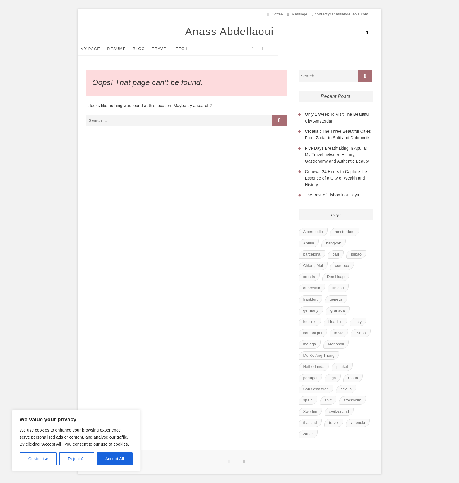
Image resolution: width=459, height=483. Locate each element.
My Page (99, 49)
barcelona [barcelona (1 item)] (312, 254)
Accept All (114, 458)
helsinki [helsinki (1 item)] (309, 322)
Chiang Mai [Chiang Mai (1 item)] (313, 265)
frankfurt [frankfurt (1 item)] (310, 299)
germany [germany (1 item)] (310, 310)
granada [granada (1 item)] (337, 310)
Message (297, 14)
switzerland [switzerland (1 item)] (339, 412)
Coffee (275, 14)
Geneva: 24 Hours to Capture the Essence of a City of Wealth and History (336, 178)
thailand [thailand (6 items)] (310, 423)
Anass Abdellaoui (229, 31)
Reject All (76, 458)
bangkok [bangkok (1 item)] (333, 243)
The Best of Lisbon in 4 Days (332, 195)
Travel (169, 49)
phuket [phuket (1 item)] (342, 367)
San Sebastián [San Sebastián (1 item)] (316, 389)
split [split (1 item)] (328, 400)
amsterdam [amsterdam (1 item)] (344, 232)
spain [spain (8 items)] (308, 400)
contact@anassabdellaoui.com (340, 14)
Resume (125, 49)
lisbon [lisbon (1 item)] (360, 333)
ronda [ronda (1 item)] (353, 378)
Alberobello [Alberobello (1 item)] (313, 232)
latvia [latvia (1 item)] (339, 333)
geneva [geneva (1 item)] (336, 299)
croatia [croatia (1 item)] (309, 277)
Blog (148, 49)
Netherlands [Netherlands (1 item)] (313, 367)
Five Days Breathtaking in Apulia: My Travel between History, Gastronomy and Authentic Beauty (337, 155)
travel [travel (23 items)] (334, 423)
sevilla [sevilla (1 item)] (346, 389)
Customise (38, 458)
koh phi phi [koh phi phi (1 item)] (312, 333)
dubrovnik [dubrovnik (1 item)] (311, 288)
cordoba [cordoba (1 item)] (342, 265)
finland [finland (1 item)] (338, 288)
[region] (76, 440)
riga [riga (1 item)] (332, 378)
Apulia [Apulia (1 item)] (308, 243)
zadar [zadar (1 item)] (308, 434)
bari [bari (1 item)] (336, 254)
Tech (191, 49)
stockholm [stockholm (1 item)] (352, 400)
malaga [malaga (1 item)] (309, 344)
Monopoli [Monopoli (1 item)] (336, 344)
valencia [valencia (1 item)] (358, 423)
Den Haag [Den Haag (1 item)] (336, 277)
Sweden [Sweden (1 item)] (310, 412)
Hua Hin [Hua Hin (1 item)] (335, 322)
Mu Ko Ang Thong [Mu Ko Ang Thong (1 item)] (319, 355)
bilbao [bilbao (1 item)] (356, 254)
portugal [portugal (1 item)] (310, 378)
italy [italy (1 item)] (358, 322)
